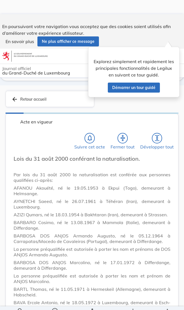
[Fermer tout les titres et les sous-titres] (122, 137)
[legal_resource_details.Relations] (91, 301)
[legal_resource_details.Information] (54, 301)
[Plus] (167, 301)
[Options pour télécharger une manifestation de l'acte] (132, 301)
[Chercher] (20, 301)
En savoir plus (20, 27)
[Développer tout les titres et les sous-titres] (157, 137)
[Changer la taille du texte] (164, 163)
